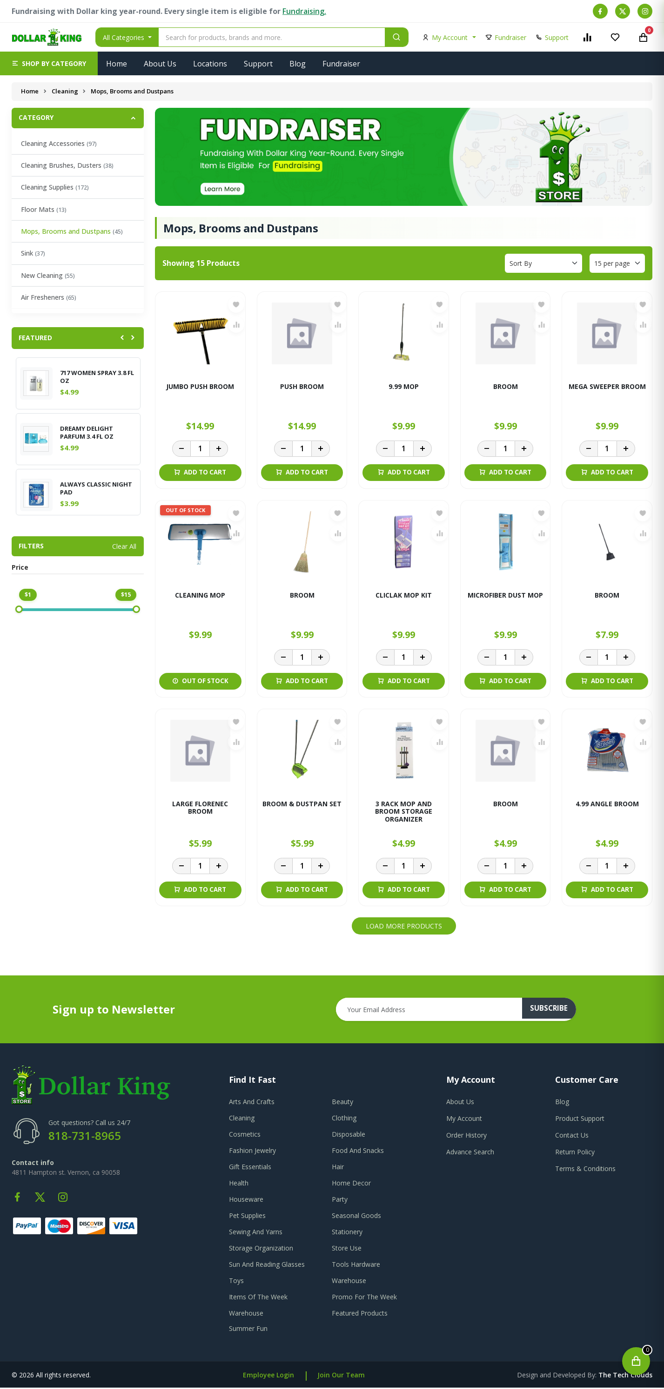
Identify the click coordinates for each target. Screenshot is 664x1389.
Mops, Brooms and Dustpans (72, 231)
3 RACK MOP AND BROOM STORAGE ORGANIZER (403, 813)
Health (238, 1184)
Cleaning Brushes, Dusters (67, 165)
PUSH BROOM (302, 387)
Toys (236, 1281)
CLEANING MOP (200, 596)
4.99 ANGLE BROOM (607, 805)
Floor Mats (44, 209)
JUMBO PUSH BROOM (200, 387)
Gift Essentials (250, 1168)
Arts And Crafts (252, 1103)
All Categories (124, 37)
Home (116, 64)
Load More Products (404, 927)
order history (466, 1136)
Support (258, 64)
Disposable (348, 1135)
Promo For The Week (364, 1298)
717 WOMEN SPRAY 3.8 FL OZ (97, 377)
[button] (49, 63)
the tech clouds (625, 1376)
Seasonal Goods (356, 1216)
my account (464, 1119)
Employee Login (268, 1376)
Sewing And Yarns (255, 1233)
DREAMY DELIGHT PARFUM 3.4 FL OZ (87, 433)
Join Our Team (341, 1376)
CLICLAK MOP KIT (404, 596)
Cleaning (65, 91)
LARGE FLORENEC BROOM (200, 809)
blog (562, 1103)
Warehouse (349, 1281)
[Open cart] (636, 1361)
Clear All (124, 546)
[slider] (19, 609)
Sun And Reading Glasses (267, 1265)
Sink (33, 253)
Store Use (347, 1249)
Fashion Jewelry (252, 1151)
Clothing (344, 1119)
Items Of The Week (258, 1298)
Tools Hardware (356, 1265)
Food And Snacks (358, 1151)
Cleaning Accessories (59, 143)
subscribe (552, 1011)
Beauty (342, 1103)
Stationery (347, 1233)
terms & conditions (585, 1169)
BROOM (505, 387)
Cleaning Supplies (55, 187)
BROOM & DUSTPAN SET (302, 805)
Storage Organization (261, 1249)
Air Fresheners (48, 297)
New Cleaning (48, 275)
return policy (575, 1153)
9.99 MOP (404, 387)
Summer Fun (248, 1329)
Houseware (246, 1200)
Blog (297, 64)
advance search (470, 1153)
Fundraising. (304, 11)
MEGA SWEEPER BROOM (607, 387)
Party (340, 1200)
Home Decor (351, 1184)
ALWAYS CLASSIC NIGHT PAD (96, 488)
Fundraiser (341, 64)
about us (460, 1103)
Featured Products (360, 1314)
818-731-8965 (84, 1137)
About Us (160, 64)
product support (579, 1119)
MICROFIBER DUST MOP (505, 596)
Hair (338, 1168)
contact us (572, 1136)
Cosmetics (245, 1135)
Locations (210, 64)
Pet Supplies (247, 1216)
